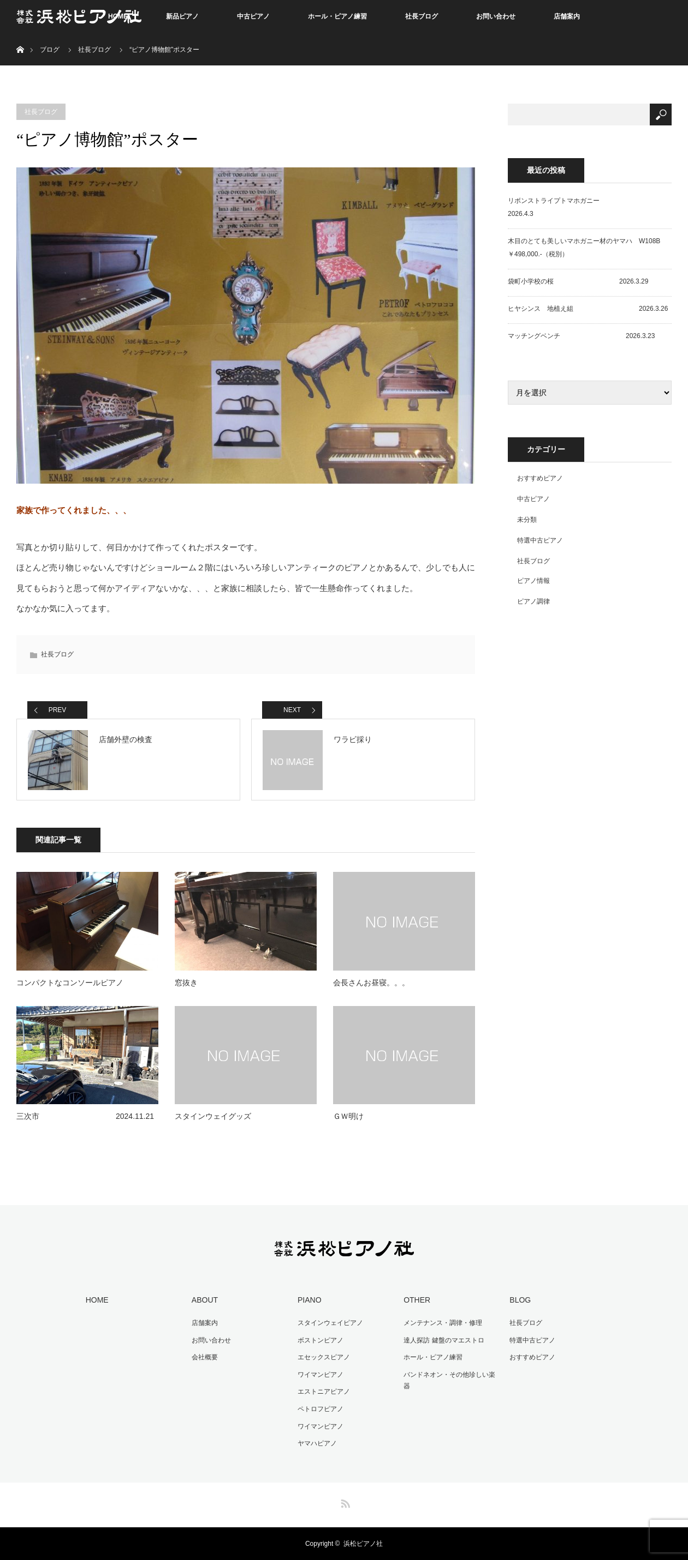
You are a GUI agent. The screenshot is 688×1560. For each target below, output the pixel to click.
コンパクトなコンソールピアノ (69, 982)
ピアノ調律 (533, 601)
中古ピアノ (253, 16)
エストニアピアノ (324, 1391)
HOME (97, 1300)
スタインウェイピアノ (330, 1323)
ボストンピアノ (320, 1340)
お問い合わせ (495, 16)
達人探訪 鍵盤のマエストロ (444, 1340)
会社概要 (205, 1357)
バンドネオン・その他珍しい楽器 (449, 1380)
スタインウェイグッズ (213, 1116)
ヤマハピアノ (317, 1443)
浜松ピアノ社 (363, 1543)
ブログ (50, 49)
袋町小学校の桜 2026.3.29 (578, 281)
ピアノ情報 (533, 581)
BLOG (520, 1300)
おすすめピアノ (540, 478)
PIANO (310, 1300)
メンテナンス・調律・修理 (443, 1323)
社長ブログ (421, 16)
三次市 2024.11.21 (85, 1116)
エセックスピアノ (324, 1357)
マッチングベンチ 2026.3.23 (581, 336)
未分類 (527, 519)
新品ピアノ (182, 16)
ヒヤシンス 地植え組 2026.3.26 (588, 308)
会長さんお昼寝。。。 (371, 982)
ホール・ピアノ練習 (337, 16)
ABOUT (205, 1300)
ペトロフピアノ (320, 1409)
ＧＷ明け (348, 1116)
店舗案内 (567, 16)
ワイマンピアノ (320, 1374)
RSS (344, 1501)
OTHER (417, 1300)
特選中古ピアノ (540, 540)
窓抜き (186, 982)
